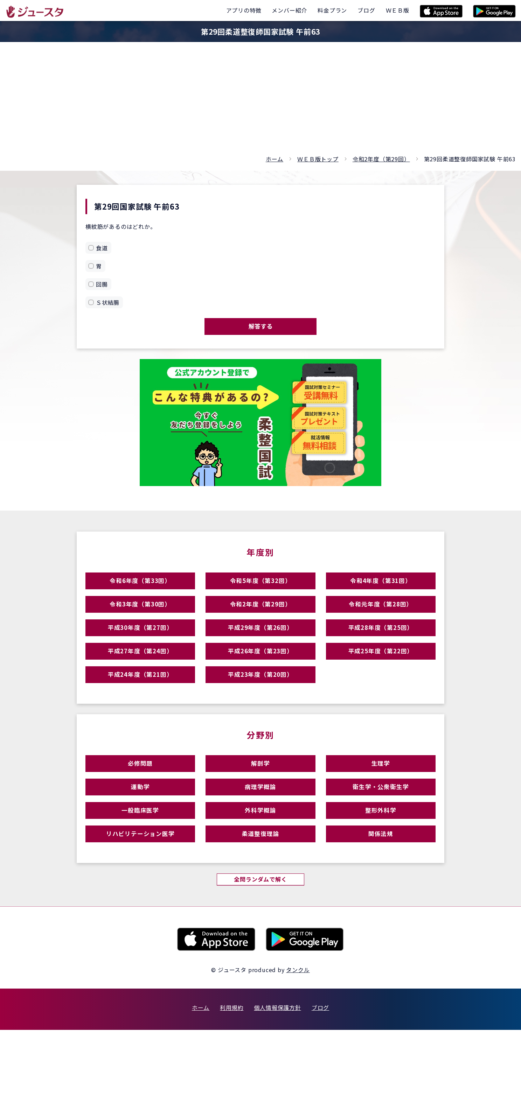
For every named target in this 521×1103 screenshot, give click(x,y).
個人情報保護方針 (277, 1080)
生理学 (380, 809)
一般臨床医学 (140, 870)
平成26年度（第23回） (260, 682)
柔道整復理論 (261, 900)
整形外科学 (380, 870)
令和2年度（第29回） (381, 159)
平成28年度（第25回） (381, 652)
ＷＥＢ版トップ (318, 159)
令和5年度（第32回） (260, 591)
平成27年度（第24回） (140, 682)
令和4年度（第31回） (381, 591)
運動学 (140, 839)
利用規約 (231, 1080)
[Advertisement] (260, 101)
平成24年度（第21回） (140, 713)
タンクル (298, 1043)
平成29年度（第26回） (260, 652)
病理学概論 (260, 839)
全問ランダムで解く (260, 951)
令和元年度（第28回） (380, 621)
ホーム (274, 159)
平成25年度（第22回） (381, 682)
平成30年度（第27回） (140, 652)
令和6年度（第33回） (140, 591)
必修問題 (140, 809)
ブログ (320, 1080)
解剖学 (260, 809)
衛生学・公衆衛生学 (380, 839)
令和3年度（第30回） (140, 621)
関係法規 (381, 900)
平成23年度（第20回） (260, 713)
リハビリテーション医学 (140, 900)
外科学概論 (260, 870)
